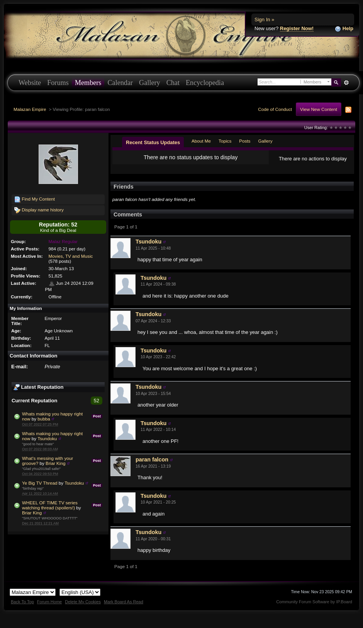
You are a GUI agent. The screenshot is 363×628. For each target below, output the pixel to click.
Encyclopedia (205, 83)
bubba (43, 418)
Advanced (346, 83)
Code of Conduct (275, 109)
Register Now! (297, 28)
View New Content (318, 109)
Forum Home (49, 601)
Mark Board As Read (123, 601)
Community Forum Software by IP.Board (314, 601)
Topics (225, 140)
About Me (201, 140)
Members (88, 83)
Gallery (149, 83)
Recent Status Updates (153, 142)
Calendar (120, 83)
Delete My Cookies (83, 601)
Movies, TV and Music (71, 256)
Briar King (55, 463)
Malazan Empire (30, 109)
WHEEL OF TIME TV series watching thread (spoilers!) (50, 505)
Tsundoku (47, 438)
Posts (244, 140)
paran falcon (152, 459)
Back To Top (22, 601)
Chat (173, 83)
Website (30, 83)
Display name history (39, 210)
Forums (58, 83)
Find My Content (34, 199)
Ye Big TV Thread (39, 482)
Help (344, 29)
